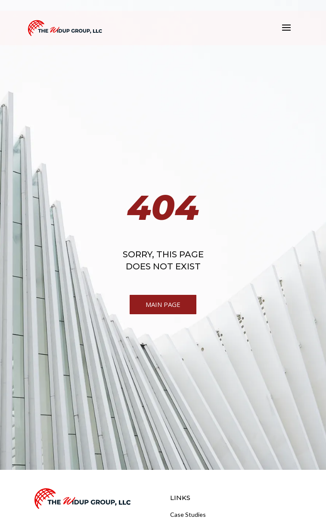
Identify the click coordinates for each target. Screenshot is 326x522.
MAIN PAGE (163, 304)
